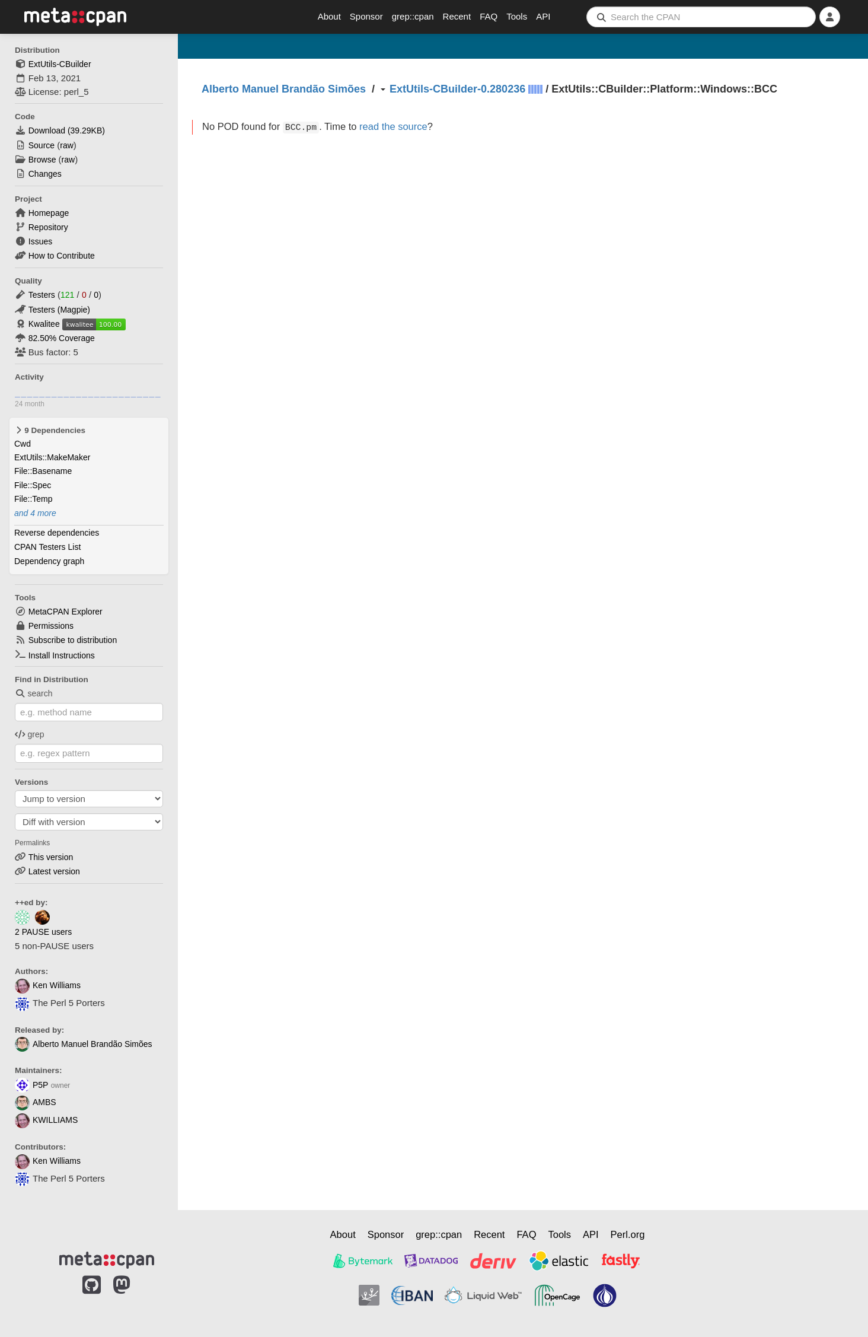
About (329, 16)
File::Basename (43, 471)
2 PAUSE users (43, 932)
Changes (45, 174)
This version (50, 857)
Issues (40, 241)
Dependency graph (49, 561)
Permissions (51, 626)
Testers (41, 295)
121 (67, 295)
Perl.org (628, 1234)
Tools (516, 16)
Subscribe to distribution (72, 640)
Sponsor (366, 16)
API (543, 16)
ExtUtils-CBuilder (59, 64)
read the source (393, 126)
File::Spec (32, 485)
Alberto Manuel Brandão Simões (83, 1044)
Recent (457, 16)
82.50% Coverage (61, 338)
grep (29, 734)
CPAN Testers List (47, 547)
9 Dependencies (49, 430)
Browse (42, 159)
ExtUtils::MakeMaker (52, 457)
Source (41, 145)
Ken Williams (48, 985)
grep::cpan (413, 16)
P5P (31, 1085)
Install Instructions (61, 655)
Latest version (54, 871)
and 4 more (35, 513)
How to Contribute (61, 255)
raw (67, 145)
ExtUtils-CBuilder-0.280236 (457, 89)
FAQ (488, 16)
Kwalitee (44, 324)
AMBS (35, 1102)
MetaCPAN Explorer (65, 611)
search (34, 693)
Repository (48, 227)
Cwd (22, 443)
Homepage (48, 213)
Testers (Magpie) (59, 309)
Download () (66, 130)
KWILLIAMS (46, 1120)
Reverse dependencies (56, 532)
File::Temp (33, 499)
